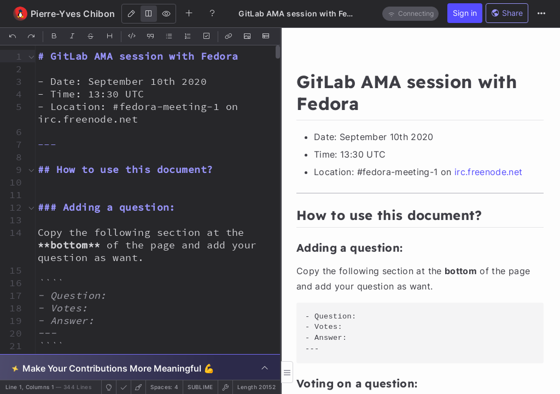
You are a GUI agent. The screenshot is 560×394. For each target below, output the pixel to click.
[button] (12, 56)
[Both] (149, 13)
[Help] (212, 13)
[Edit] (131, 13)
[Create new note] (189, 13)
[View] (166, 13)
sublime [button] (200, 387)
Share (507, 13)
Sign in (465, 13)
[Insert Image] (247, 36)
